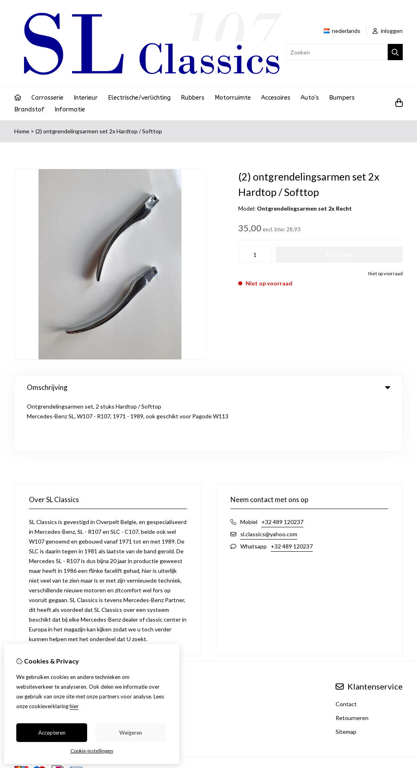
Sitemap (346, 680)
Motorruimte (233, 97)
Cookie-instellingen (91, 751)
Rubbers (192, 97)
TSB (398, 719)
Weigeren (130, 732)
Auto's (310, 97)
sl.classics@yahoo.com (268, 482)
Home (21, 131)
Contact (346, 652)
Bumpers (342, 97)
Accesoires (275, 97)
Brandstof (29, 109)
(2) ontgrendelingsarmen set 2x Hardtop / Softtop (98, 131)
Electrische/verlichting (139, 97)
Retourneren (352, 666)
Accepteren (52, 732)
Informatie (70, 109)
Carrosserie (47, 97)
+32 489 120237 (282, 470)
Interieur (86, 97)
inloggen (388, 30)
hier (74, 706)
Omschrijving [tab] (208, 387)
